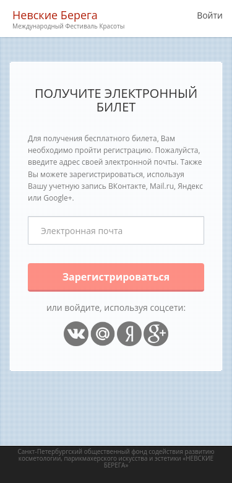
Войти (210, 15)
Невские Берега (68, 19)
